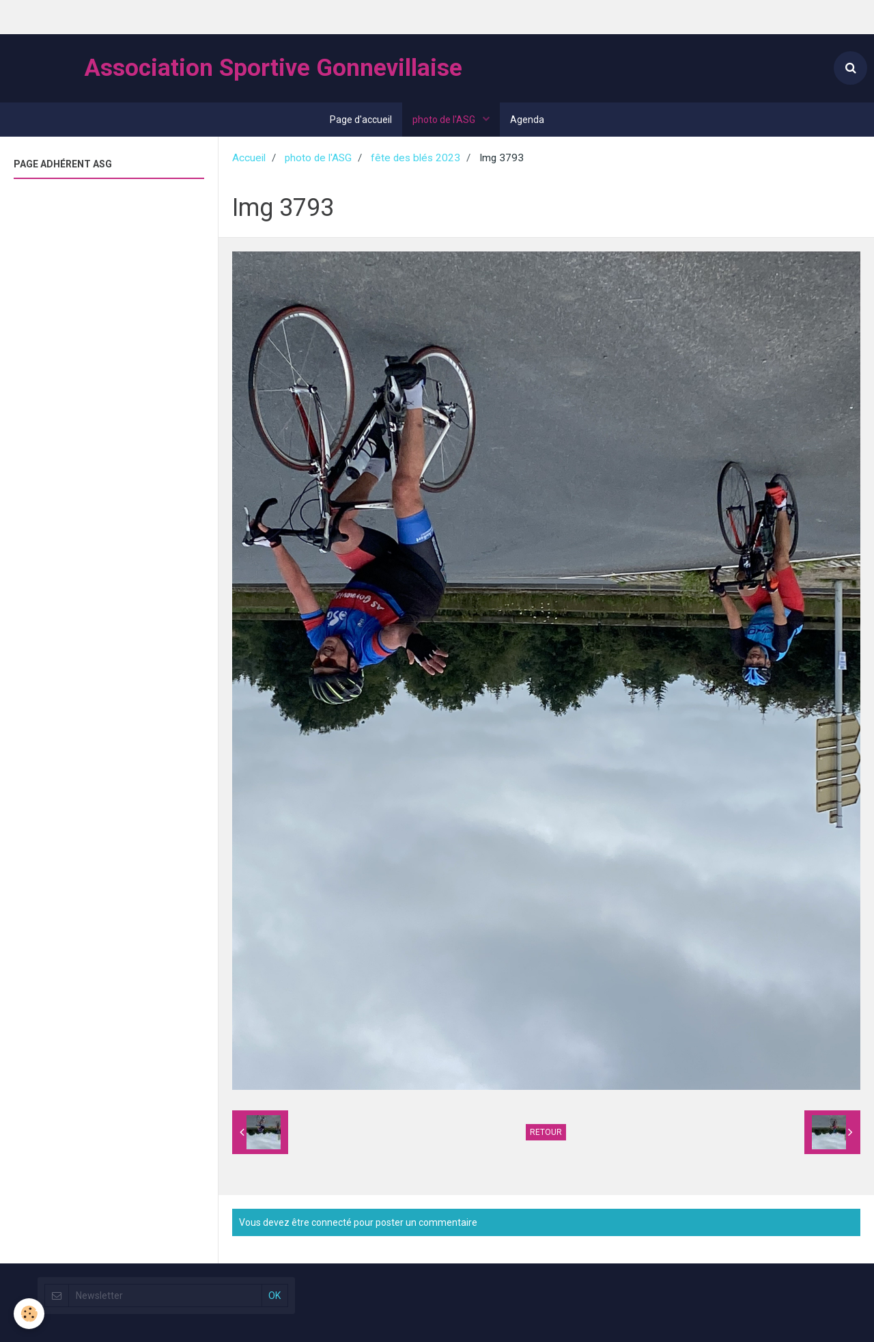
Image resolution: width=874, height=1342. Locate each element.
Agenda (527, 119)
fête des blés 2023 (415, 158)
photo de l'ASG (444, 119)
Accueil (249, 158)
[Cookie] (29, 1313)
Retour (546, 1132)
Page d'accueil (361, 119)
